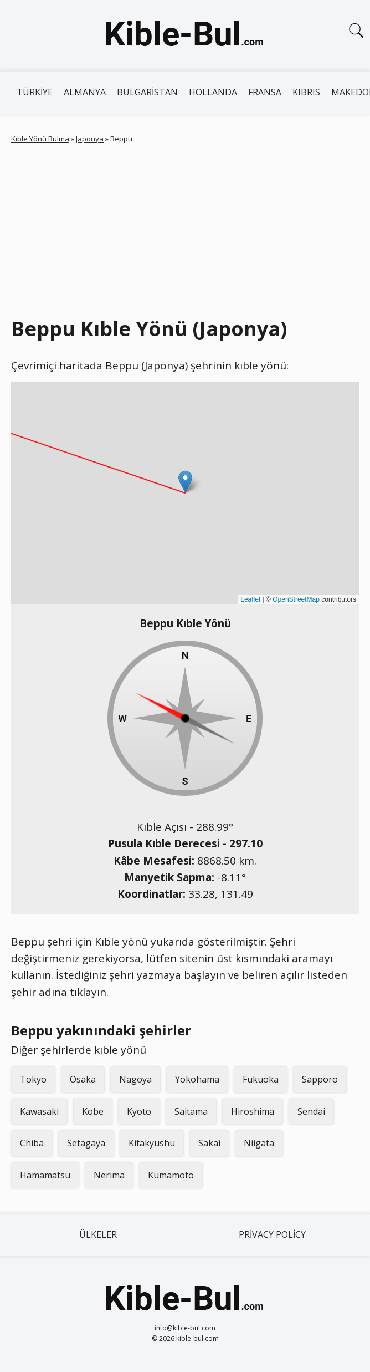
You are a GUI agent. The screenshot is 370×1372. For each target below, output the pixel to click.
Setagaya (86, 1143)
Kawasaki (39, 1111)
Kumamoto (171, 1175)
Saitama (191, 1111)
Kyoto (139, 1111)
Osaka (83, 1079)
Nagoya (135, 1079)
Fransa (264, 92)
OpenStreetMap (296, 599)
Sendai (311, 1111)
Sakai (209, 1143)
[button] (185, 481)
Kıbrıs (306, 92)
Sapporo (320, 1079)
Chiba (32, 1143)
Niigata (259, 1143)
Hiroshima (252, 1111)
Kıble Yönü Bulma (40, 139)
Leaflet (250, 599)
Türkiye (35, 92)
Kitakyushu (152, 1143)
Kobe (93, 1111)
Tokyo (33, 1079)
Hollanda (213, 92)
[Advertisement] (185, 228)
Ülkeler (98, 1234)
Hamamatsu (45, 1175)
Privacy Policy (272, 1234)
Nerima (109, 1175)
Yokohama (197, 1079)
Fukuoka (261, 1079)
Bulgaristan (147, 92)
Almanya (85, 92)
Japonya (90, 139)
